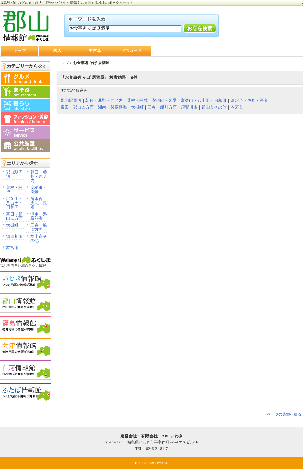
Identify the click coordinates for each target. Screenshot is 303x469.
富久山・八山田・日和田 (14, 202)
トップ (19, 50)
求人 (57, 50)
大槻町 (12, 225)
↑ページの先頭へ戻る (283, 414)
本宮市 (12, 247)
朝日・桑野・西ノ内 (38, 176)
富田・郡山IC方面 (14, 216)
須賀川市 (14, 236)
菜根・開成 (14, 189)
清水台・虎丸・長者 (38, 202)
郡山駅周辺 (14, 174)
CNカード (132, 50)
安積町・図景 (38, 189)
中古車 (95, 50)
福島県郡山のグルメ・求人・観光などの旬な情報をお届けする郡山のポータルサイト (66, 2)
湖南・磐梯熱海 (38, 216)
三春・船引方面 (38, 227)
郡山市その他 (38, 238)
